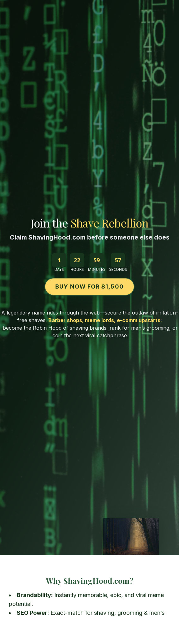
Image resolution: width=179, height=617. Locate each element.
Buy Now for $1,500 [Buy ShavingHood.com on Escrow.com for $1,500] (89, 286)
